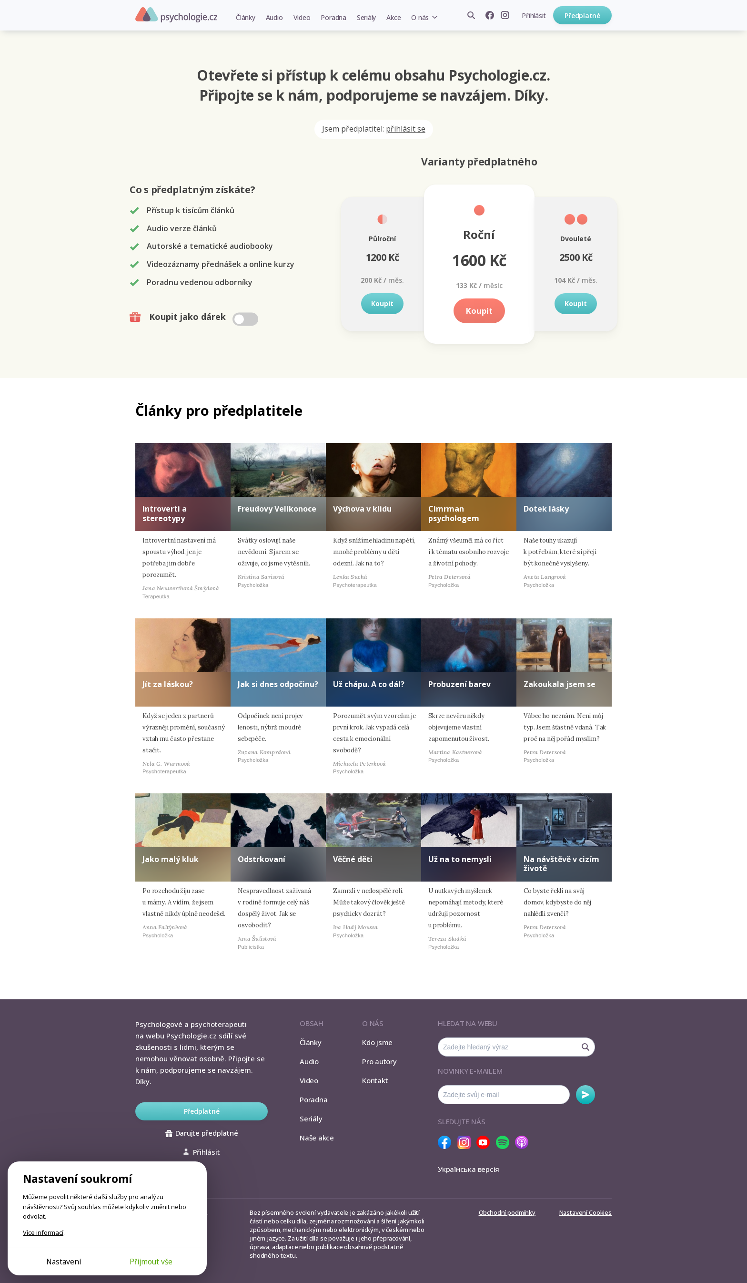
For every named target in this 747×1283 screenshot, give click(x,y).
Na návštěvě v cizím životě (561, 863)
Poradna (333, 17)
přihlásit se (405, 128)
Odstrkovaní (261, 859)
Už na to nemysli (460, 859)
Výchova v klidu (362, 508)
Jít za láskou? (167, 684)
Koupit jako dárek (195, 317)
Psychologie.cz (176, 14)
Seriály (366, 17)
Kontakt (375, 1080)
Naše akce (317, 1137)
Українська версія (468, 1169)
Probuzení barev (459, 684)
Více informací (43, 1232)
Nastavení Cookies (585, 1212)
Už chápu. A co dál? (368, 684)
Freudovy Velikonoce (277, 508)
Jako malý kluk (170, 859)
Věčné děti (353, 859)
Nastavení (63, 1261)
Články (245, 17)
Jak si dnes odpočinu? (278, 684)
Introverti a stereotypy (164, 513)
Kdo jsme (377, 1042)
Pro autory (379, 1061)
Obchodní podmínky (507, 1212)
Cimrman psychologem (453, 513)
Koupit (382, 303)
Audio (274, 17)
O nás (420, 17)
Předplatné (582, 15)
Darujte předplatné (201, 1133)
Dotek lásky (546, 508)
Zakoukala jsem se (560, 684)
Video (302, 17)
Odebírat (585, 1094)
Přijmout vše (151, 1261)
